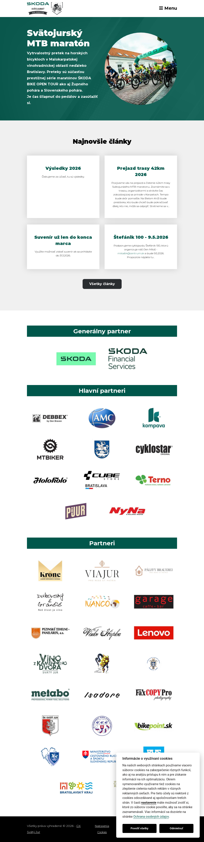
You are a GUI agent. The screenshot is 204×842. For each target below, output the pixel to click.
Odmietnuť (176, 828)
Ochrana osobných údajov (151, 817)
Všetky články (102, 284)
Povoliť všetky (139, 828)
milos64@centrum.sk (131, 253)
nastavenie (148, 803)
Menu (168, 8)
